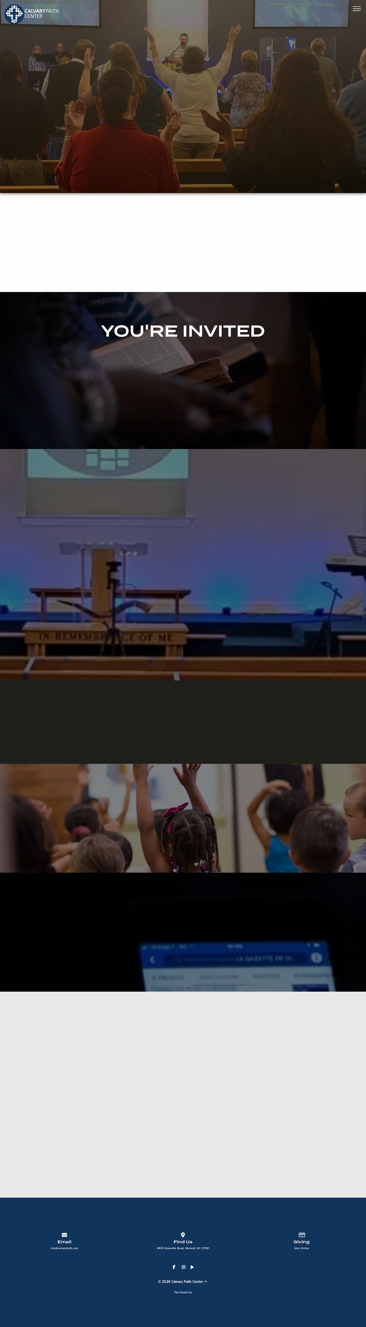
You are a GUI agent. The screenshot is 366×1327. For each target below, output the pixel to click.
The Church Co (183, 1292)
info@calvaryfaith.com (64, 1248)
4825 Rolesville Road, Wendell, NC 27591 (183, 1248)
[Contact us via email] (64, 1233)
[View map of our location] (183, 1233)
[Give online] (301, 1233)
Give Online (301, 1248)
